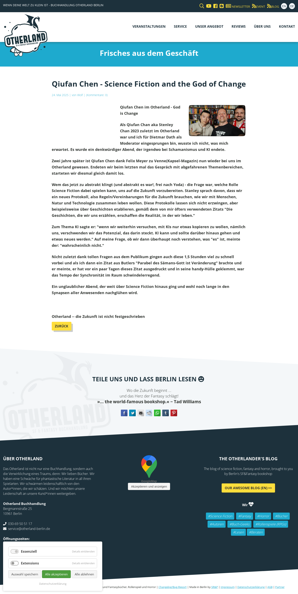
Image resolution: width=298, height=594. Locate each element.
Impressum (228, 587)
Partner (280, 587)
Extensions (30, 563)
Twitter (132, 413)
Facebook (124, 413)
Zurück (61, 326)
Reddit (149, 413)
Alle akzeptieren (56, 574)
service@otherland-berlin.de (29, 528)
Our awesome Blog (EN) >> (248, 487)
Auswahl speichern (24, 574)
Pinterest (174, 413)
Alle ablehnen (84, 574)
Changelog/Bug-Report (173, 587)
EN (284, 6)
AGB (270, 587)
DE (292, 6)
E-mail (140, 413)
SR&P (214, 587)
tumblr (165, 413)
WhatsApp (157, 413)
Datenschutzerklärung (251, 587)
